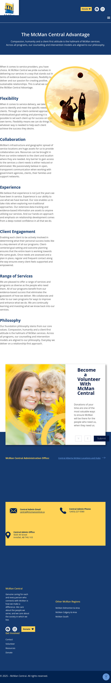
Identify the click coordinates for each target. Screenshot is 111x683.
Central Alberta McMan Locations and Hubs (79, 458)
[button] (108, 17)
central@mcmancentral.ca (32, 512)
